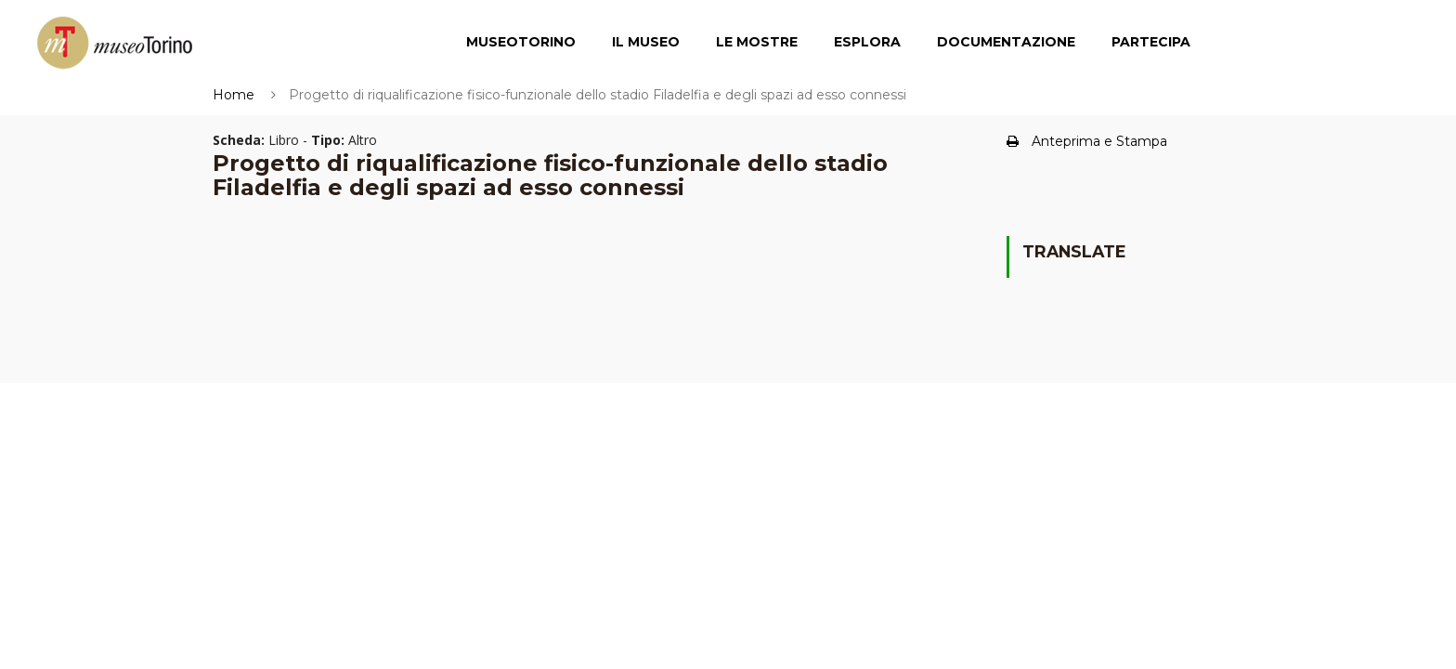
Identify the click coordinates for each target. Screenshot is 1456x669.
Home (233, 94)
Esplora (867, 41)
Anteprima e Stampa (1087, 141)
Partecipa (1151, 41)
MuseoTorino (521, 41)
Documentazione (1006, 41)
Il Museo (646, 41)
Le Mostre (757, 41)
